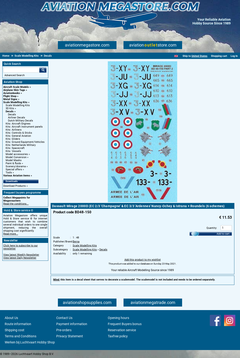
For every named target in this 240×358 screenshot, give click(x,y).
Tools (9, 172)
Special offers (14, 169)
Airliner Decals (16, 117)
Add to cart (223, 233)
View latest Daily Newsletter (19, 257)
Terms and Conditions (20, 336)
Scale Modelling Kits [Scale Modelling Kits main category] (18, 105)
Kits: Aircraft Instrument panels (24, 126)
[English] (176, 56)
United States (199, 56)
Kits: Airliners (14, 129)
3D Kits (10, 108)
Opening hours (118, 318)
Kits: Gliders (13, 138)
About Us (11, 318)
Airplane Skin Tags (14, 90)
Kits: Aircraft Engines (18, 123)
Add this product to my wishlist (142, 259)
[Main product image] (142, 201)
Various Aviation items (16, 175)
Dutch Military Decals (20, 120)
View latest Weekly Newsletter (21, 254)
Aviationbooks (11, 93)
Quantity (211, 228)
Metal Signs (10, 99)
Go (42, 70)
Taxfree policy (118, 336)
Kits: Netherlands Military (21, 145)
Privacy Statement (69, 336)
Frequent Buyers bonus (125, 324)
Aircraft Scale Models (16, 87)
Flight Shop (9, 96)
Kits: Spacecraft (15, 148)
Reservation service (122, 330)
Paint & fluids (13, 163)
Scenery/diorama (16, 166)
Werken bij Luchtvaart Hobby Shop (30, 342)
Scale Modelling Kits (15, 102)
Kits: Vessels (13, 151)
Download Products (14, 185)
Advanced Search (14, 75)
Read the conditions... (16, 203)
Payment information (71, 324)
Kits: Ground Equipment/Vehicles (25, 142)
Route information (18, 324)
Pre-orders (63, 330)
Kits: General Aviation (18, 135)
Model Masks (14, 160)
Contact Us (64, 318)
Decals (10, 111)
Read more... (10, 233)
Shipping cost (14, 330)
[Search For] (21, 70)
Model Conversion (16, 157)
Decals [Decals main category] (12, 114)
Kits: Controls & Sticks (19, 132)
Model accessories (17, 154)
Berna (76, 241)
